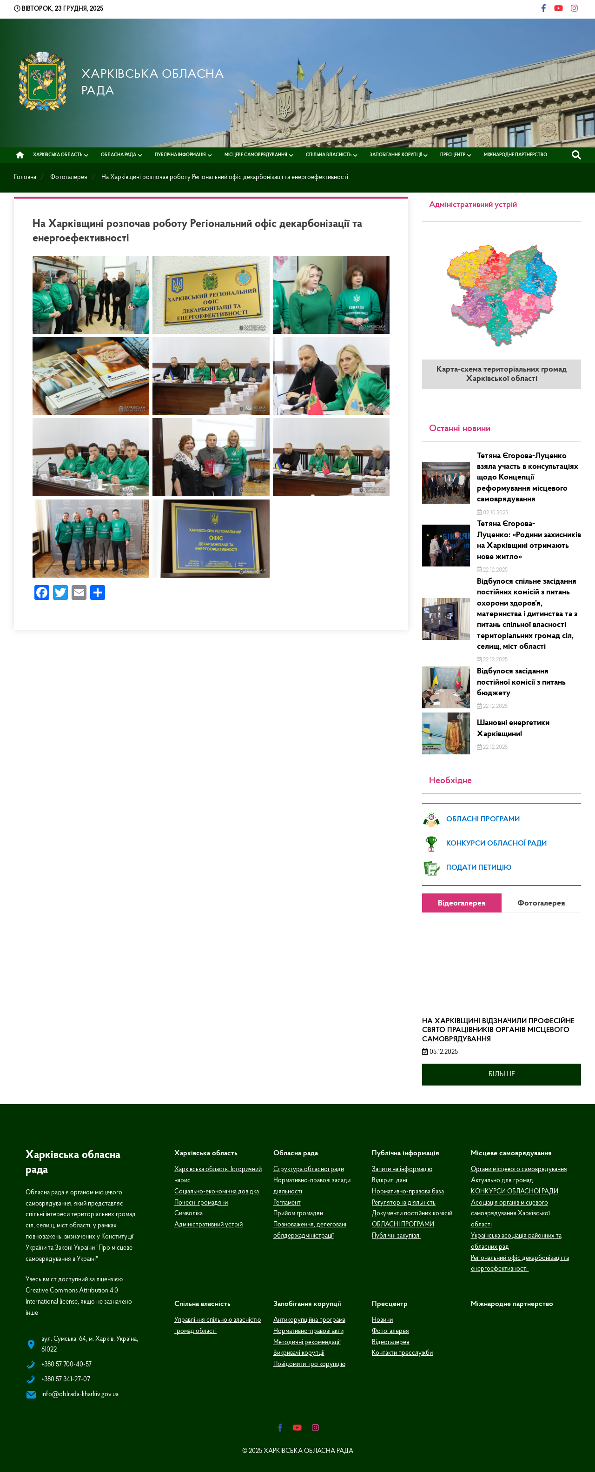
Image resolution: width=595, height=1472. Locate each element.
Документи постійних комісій (412, 1212)
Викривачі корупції (298, 1351)
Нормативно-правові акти (308, 1329)
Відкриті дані (389, 1179)
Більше (502, 1073)
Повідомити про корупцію (309, 1362)
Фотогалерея (390, 1329)
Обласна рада (118, 153)
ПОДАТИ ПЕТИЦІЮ (466, 867)
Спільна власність (328, 153)
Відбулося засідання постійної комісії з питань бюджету (521, 681)
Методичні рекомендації (307, 1341)
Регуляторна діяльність (404, 1201)
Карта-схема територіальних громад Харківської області (501, 373)
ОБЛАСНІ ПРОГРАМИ (471, 818)
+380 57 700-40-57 (66, 1363)
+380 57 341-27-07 (65, 1378)
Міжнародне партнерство (515, 153)
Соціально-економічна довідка (216, 1190)
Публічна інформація (180, 153)
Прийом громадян (298, 1212)
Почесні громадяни (201, 1201)
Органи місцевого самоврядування (519, 1168)
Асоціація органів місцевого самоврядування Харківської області (510, 1212)
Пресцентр (452, 153)
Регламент (287, 1201)
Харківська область (57, 153)
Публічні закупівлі (396, 1234)
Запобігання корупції (396, 153)
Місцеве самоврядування (256, 153)
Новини (382, 1318)
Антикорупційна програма (309, 1318)
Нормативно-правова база (408, 1190)
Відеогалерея (391, 1341)
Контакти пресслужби (402, 1351)
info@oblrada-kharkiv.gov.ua (80, 1393)
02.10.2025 (493, 511)
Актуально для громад (502, 1179)
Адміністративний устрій (208, 1223)
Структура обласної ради (308, 1168)
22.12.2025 (492, 569)
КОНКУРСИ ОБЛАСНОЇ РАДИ (484, 842)
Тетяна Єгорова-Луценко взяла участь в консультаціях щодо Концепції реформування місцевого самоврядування (527, 476)
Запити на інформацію (402, 1168)
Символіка (188, 1212)
